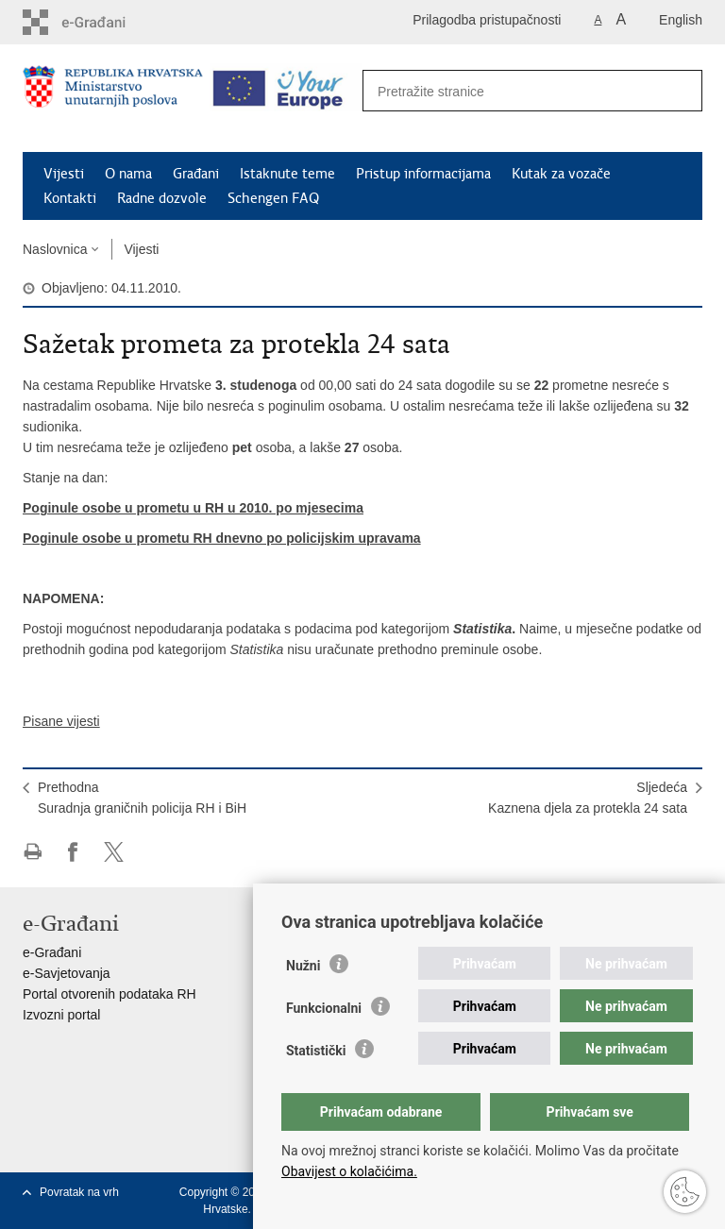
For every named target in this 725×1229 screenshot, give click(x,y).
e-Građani (52, 952)
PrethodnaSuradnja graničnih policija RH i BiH (142, 798)
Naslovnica (55, 249)
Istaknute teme (287, 173)
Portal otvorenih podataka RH (109, 994)
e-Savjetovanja (66, 973)
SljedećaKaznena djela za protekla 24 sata (587, 798)
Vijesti (63, 173)
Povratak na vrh (79, 1192)
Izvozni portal (61, 1014)
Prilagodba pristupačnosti (487, 19)
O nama (128, 173)
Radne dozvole (162, 198)
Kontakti (69, 198)
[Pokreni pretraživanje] (678, 92)
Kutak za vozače (561, 173)
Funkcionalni (324, 1008)
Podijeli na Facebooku (73, 852)
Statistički (316, 1050)
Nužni (303, 965)
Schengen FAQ (273, 198)
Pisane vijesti (61, 721)
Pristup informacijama (423, 173)
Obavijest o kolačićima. (349, 1171)
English (680, 19)
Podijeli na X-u (114, 852)
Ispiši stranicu (32, 852)
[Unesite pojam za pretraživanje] (512, 91)
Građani (196, 173)
